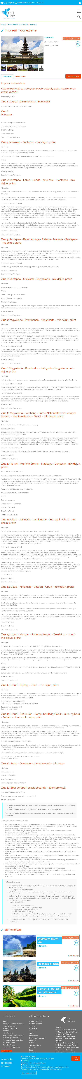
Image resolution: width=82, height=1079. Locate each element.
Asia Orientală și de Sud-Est (18, 24)
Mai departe (74, 956)
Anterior (3, 68)
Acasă (3, 24)
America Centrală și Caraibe (13, 1024)
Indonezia (33, 24)
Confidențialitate (6, 1051)
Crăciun (32, 1048)
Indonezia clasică (48, 963)
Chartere (32, 1026)
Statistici (26, 1061)
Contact (58, 1027)
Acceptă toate (75, 1058)
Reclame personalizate (31, 1065)
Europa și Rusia (9, 1042)
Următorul (42, 68)
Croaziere (33, 1028)
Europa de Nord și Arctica (13, 1040)
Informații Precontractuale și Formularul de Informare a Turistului (65, 1038)
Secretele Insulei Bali (48, 940)
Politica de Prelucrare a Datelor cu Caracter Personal (67, 1033)
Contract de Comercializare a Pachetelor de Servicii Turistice (66, 1044)
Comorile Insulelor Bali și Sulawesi (49, 990)
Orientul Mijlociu (9, 1045)
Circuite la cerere (35, 1024)
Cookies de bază (29, 1057)
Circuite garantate (36, 1021)
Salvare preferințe (28, 1073)
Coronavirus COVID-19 (63, 1050)
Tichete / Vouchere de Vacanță (67, 1047)
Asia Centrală (8, 1033)
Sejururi (32, 1033)
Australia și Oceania (10, 1038)
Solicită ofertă (73, 76)
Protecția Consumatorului (65, 1052)
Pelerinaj (32, 1040)
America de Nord (9, 1026)
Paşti (31, 1050)
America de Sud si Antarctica (10, 1030)
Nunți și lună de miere (37, 1038)
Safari (31, 1043)
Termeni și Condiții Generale (65, 1029)
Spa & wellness (35, 1045)
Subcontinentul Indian (11, 1047)
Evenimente (33, 1036)
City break (33, 1031)
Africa (5, 1021)
